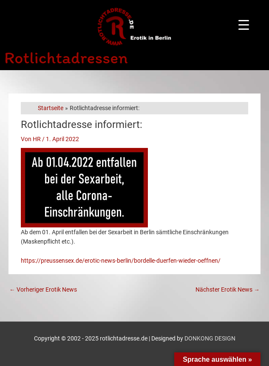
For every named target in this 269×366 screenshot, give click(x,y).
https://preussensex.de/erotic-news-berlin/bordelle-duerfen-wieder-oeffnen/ (121, 260)
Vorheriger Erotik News (43, 289)
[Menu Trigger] (243, 24)
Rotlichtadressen (66, 57)
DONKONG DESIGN (209, 338)
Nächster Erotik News (227, 289)
